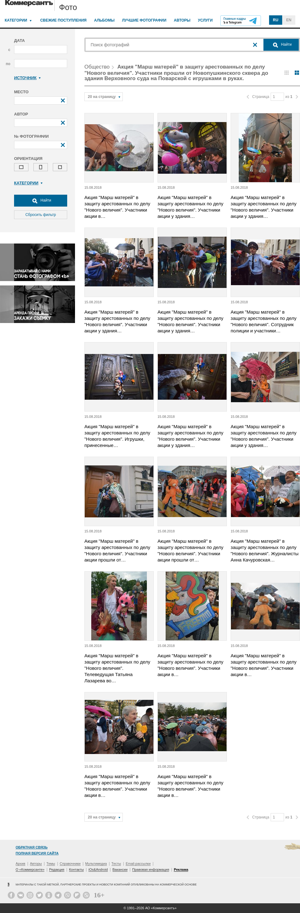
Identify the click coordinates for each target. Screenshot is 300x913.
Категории (16, 20)
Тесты (116, 863)
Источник (27, 77)
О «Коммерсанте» (30, 869)
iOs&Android (98, 869)
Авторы (182, 20)
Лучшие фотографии (144, 20)
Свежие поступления (63, 20)
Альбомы (104, 20)
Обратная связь (32, 847)
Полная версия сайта (37, 853)
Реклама (181, 869)
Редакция (56, 869)
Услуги (205, 20)
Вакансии (120, 869)
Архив (20, 863)
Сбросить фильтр (40, 215)
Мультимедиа (96, 863)
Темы (51, 863)
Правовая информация (150, 869)
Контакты (76, 869)
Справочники (70, 863)
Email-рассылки (138, 863)
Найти (40, 200)
